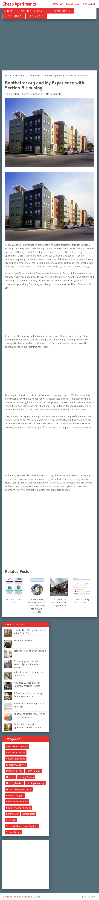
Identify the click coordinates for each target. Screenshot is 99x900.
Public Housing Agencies (18, 807)
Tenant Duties (13, 832)
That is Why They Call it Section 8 (81, 601)
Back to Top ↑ (89, 896)
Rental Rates (28, 813)
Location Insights (15, 795)
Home (10, 10)
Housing (10, 777)
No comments (53, 93)
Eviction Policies (14, 770)
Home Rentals (14, 16)
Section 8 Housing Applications (22, 826)
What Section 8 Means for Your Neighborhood (59, 602)
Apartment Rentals (31, 10)
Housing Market (14, 783)
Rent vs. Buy (36, 16)
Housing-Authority (35, 783)
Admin (16, 93)
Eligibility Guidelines (16, 764)
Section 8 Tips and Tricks (14, 601)
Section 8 (19, 75)
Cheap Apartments (19, 4)
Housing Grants (26, 777)
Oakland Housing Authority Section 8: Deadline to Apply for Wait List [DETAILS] (36, 605)
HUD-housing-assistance (18, 789)
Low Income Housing (17, 801)
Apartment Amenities (17, 746)
